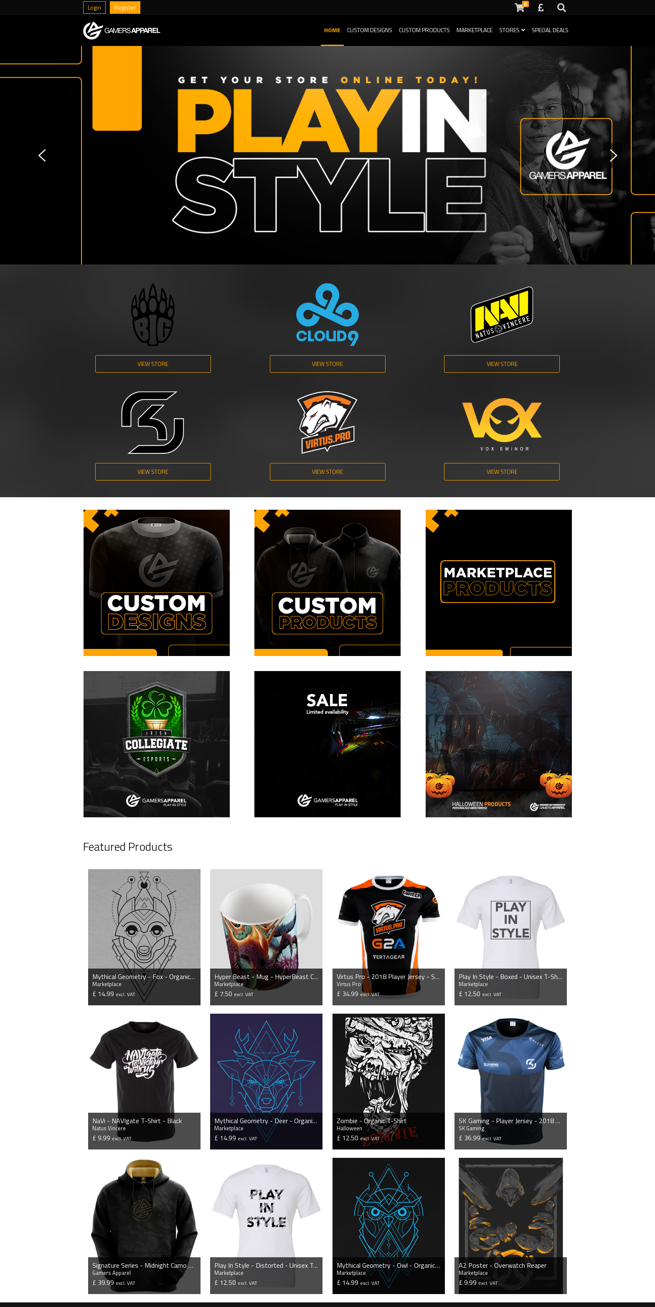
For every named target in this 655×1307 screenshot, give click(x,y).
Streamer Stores (106, 1273)
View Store (123, 365)
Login (94, 7)
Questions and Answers (259, 1261)
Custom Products (424, 29)
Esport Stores (102, 1261)
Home (332, 29)
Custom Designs (369, 29)
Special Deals (550, 29)
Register (125, 7)
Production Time (249, 1248)
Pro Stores (97, 1248)
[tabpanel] (327, 155)
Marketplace (475, 29)
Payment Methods (252, 1273)
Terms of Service (339, 1261)
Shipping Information (345, 1248)
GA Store (167, 1286)
